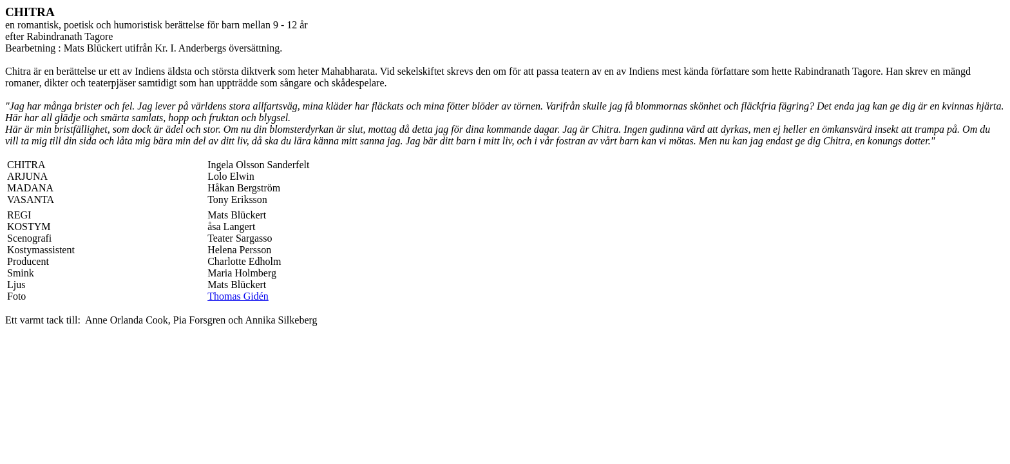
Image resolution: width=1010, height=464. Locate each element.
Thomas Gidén (238, 296)
